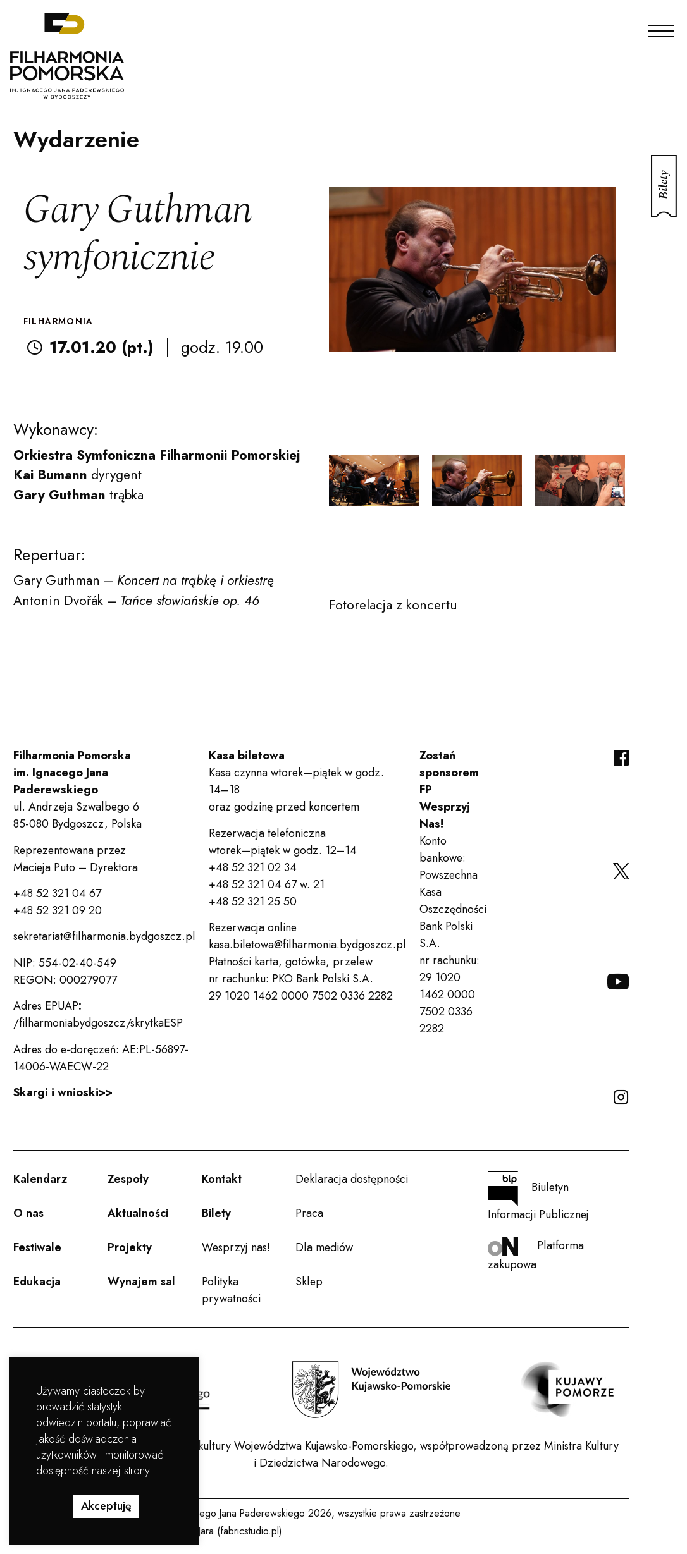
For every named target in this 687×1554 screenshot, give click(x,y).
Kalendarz (40, 1179)
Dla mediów (324, 1247)
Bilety (216, 1213)
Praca (309, 1213)
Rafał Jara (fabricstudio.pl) (228, 1531)
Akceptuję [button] (106, 1506)
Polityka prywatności (231, 1290)
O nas (28, 1213)
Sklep (309, 1281)
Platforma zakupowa (536, 1255)
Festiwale (37, 1247)
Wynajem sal (141, 1281)
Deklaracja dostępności (351, 1179)
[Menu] (661, 27)
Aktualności (138, 1213)
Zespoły (128, 1179)
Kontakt (222, 1179)
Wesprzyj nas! (236, 1247)
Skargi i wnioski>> (63, 1092)
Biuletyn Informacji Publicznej (538, 1197)
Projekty (130, 1247)
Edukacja (37, 1281)
